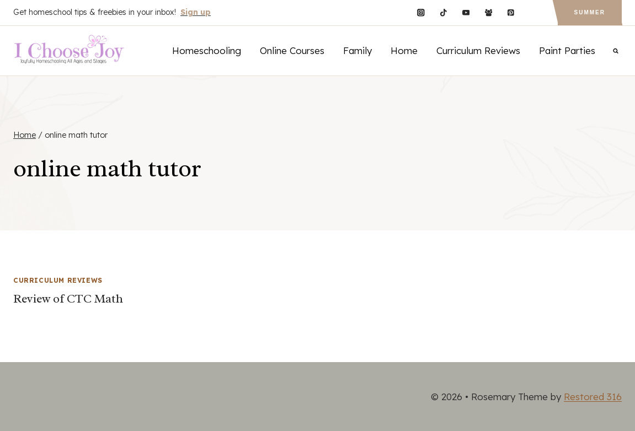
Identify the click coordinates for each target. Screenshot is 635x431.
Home (404, 50)
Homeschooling (206, 50)
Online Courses (292, 50)
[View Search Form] (615, 50)
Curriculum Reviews (478, 50)
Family (357, 50)
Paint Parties (567, 50)
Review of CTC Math (68, 298)
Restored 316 (593, 396)
